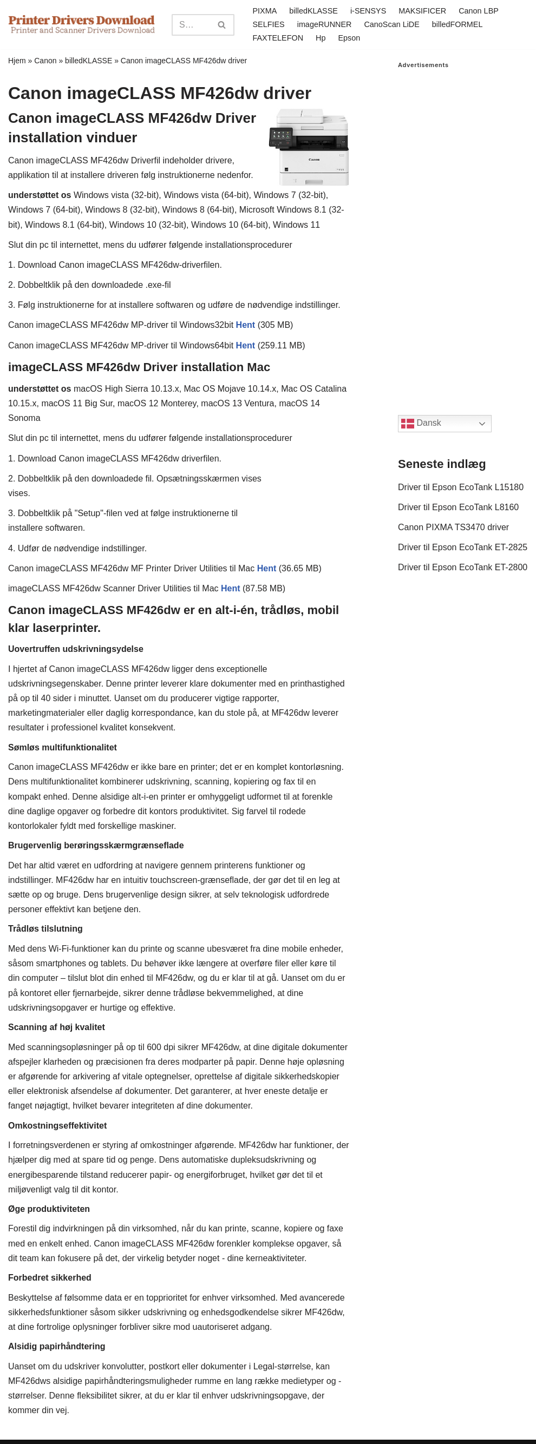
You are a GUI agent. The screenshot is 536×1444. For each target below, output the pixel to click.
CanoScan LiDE (391, 24)
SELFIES (269, 24)
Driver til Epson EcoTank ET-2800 (462, 567)
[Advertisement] (463, 231)
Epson (349, 38)
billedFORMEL (457, 24)
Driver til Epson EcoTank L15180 (461, 487)
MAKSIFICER (422, 10)
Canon (45, 60)
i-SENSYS (368, 10)
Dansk (421, 423)
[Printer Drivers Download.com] (81, 25)
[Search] (191, 25)
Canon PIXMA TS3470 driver (453, 527)
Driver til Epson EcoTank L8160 (458, 507)
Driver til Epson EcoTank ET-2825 (462, 547)
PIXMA (265, 10)
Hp (320, 38)
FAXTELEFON (278, 38)
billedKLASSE (313, 10)
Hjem (17, 60)
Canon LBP (479, 10)
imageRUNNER (324, 24)
